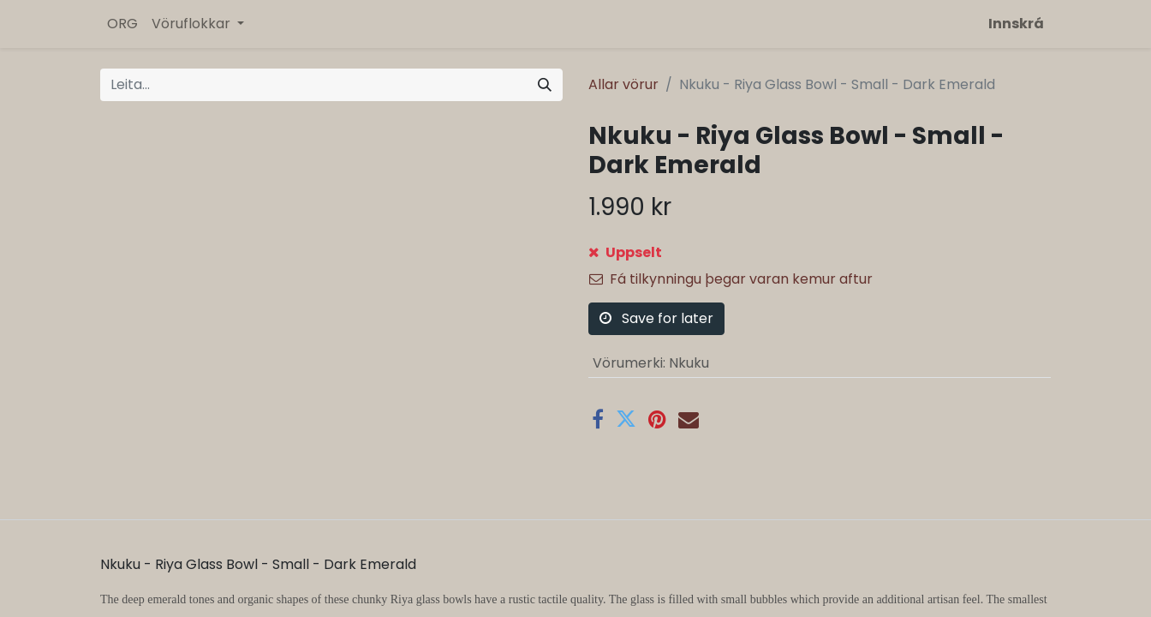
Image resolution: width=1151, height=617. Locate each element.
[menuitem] (122, 24)
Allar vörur (623, 84)
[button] (677, 263)
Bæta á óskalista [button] (656, 306)
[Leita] (545, 85)
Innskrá (1016, 23)
